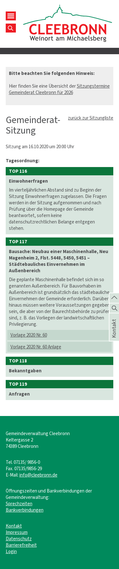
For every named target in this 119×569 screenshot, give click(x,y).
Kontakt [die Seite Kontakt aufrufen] (114, 335)
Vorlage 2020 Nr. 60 (28, 335)
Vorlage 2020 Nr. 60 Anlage (35, 347)
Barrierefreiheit (21, 545)
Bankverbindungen (24, 510)
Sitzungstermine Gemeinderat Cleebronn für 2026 (59, 89)
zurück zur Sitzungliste (90, 118)
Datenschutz (19, 539)
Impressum (17, 532)
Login (11, 551)
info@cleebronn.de (38, 475)
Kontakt (14, 526)
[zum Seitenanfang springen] (114, 297)
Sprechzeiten (19, 503)
